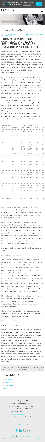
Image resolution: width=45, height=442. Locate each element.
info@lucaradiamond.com (19, 414)
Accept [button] (39, 4)
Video (5, 389)
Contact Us (22, 425)
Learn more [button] (27, 5)
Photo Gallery (8, 385)
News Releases (9, 379)
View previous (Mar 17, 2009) (7, 368)
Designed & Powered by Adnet (31, 439)
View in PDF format (36, 35)
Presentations (8, 382)
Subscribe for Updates (25, 436)
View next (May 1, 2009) (38, 368)
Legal (13, 436)
